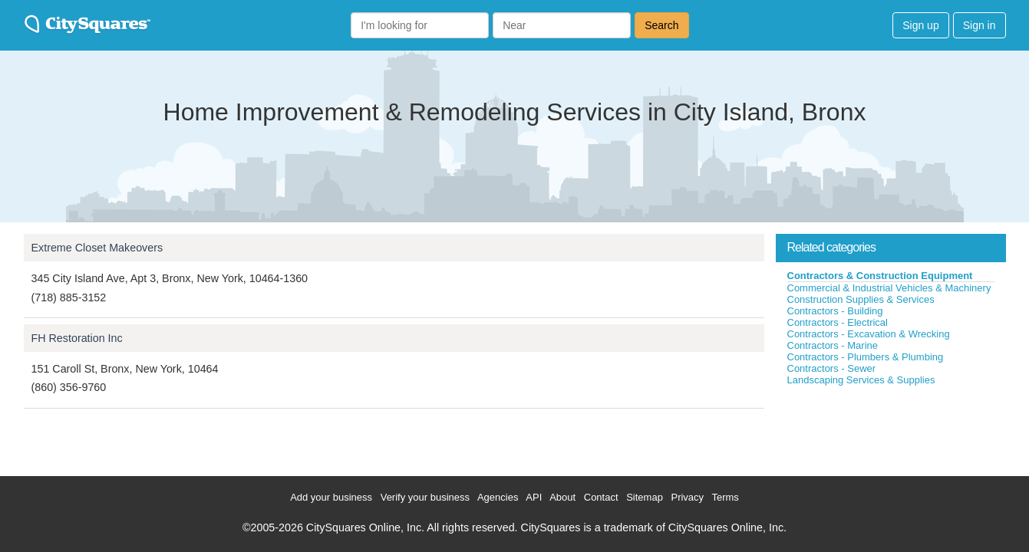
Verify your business (425, 497)
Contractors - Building (835, 311)
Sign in (979, 25)
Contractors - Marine (832, 345)
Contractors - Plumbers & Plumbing (865, 357)
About (562, 497)
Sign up (920, 25)
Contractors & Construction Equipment (880, 275)
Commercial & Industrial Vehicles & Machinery (889, 288)
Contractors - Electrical (837, 322)
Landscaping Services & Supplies (861, 380)
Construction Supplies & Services (861, 299)
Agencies (497, 497)
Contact (601, 497)
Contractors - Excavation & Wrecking (868, 334)
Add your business (331, 497)
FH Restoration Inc (77, 338)
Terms (724, 497)
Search (661, 25)
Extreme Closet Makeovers (97, 248)
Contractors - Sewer (831, 368)
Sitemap (644, 497)
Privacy (687, 497)
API (534, 497)
